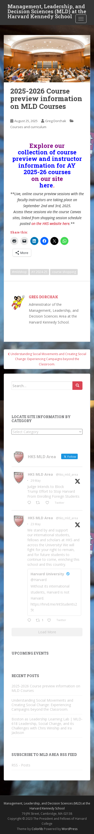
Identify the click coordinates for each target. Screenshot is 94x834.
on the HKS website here (50, 223)
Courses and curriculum (28, 127)
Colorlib (37, 829)
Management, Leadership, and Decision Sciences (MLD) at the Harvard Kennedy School (47, 8)
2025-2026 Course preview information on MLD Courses (46, 688)
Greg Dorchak (55, 121)
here (46, 185)
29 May (36, 480)
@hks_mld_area (67, 474)
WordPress (69, 829)
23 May (36, 524)
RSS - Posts (21, 765)
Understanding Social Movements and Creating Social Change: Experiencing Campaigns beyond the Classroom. (42, 705)
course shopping (64, 272)
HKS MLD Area (40, 474)
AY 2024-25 (39, 272)
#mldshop (19, 272)
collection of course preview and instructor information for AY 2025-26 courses (47, 162)
